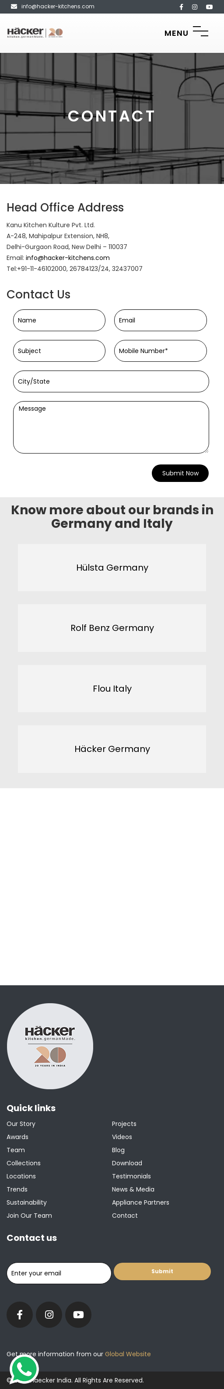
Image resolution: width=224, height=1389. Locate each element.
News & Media (133, 1189)
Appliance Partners (140, 1202)
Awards (17, 1137)
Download (127, 1163)
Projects (124, 1123)
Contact (125, 1215)
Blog (118, 1150)
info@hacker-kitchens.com (68, 257)
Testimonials (131, 1176)
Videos (122, 1137)
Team (16, 1150)
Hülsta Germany (112, 567)
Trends (17, 1189)
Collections (24, 1163)
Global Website (127, 1354)
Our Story (21, 1123)
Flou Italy (112, 688)
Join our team (29, 1215)
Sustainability (27, 1202)
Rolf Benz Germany (112, 628)
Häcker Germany (112, 749)
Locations (21, 1176)
